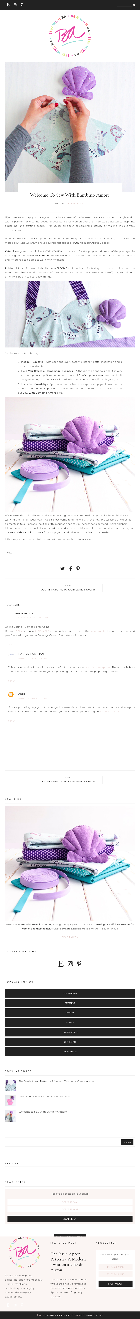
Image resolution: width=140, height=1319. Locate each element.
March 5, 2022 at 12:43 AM (32, 658)
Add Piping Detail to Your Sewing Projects (44, 1096)
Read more (70, 937)
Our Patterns (70, 993)
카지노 (19, 631)
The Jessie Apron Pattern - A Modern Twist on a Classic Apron (56, 1081)
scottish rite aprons (98, 667)
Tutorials (70, 1003)
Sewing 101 (70, 1013)
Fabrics (70, 1022)
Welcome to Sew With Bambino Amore (43, 1111)
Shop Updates (70, 1051)
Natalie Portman (31, 653)
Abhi (21, 693)
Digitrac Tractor (109, 711)
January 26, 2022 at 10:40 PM (31, 618)
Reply (8, 644)
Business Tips (70, 1042)
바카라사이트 (42, 631)
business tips (75, 203)
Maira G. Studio (94, 1315)
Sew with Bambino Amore (58, 1315)
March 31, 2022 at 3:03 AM (32, 698)
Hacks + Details (70, 1032)
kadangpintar (98, 631)
